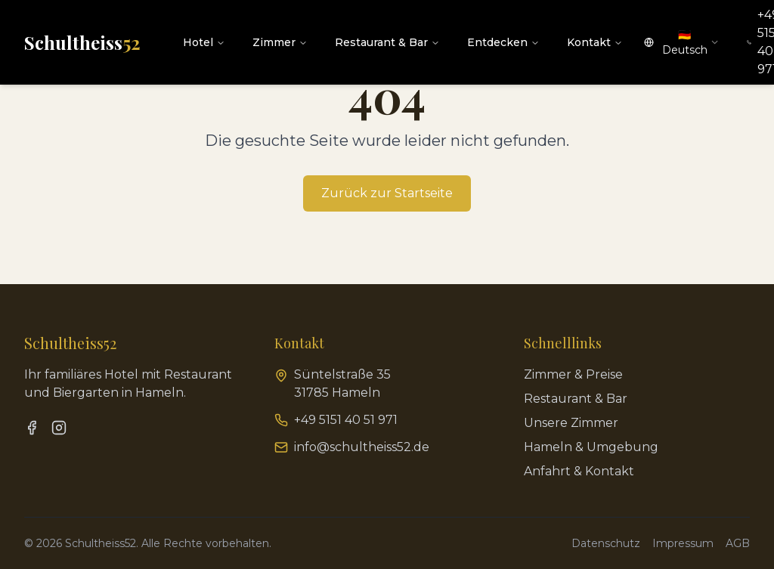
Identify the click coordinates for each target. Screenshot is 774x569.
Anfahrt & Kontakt (579, 471)
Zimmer (280, 42)
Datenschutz (605, 543)
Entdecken (503, 42)
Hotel (204, 42)
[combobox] (682, 42)
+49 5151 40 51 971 (346, 420)
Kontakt (595, 42)
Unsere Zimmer (571, 423)
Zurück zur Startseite (387, 193)
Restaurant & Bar (387, 42)
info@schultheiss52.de (361, 447)
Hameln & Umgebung (591, 447)
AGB (738, 543)
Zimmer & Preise (573, 374)
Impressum (683, 543)
